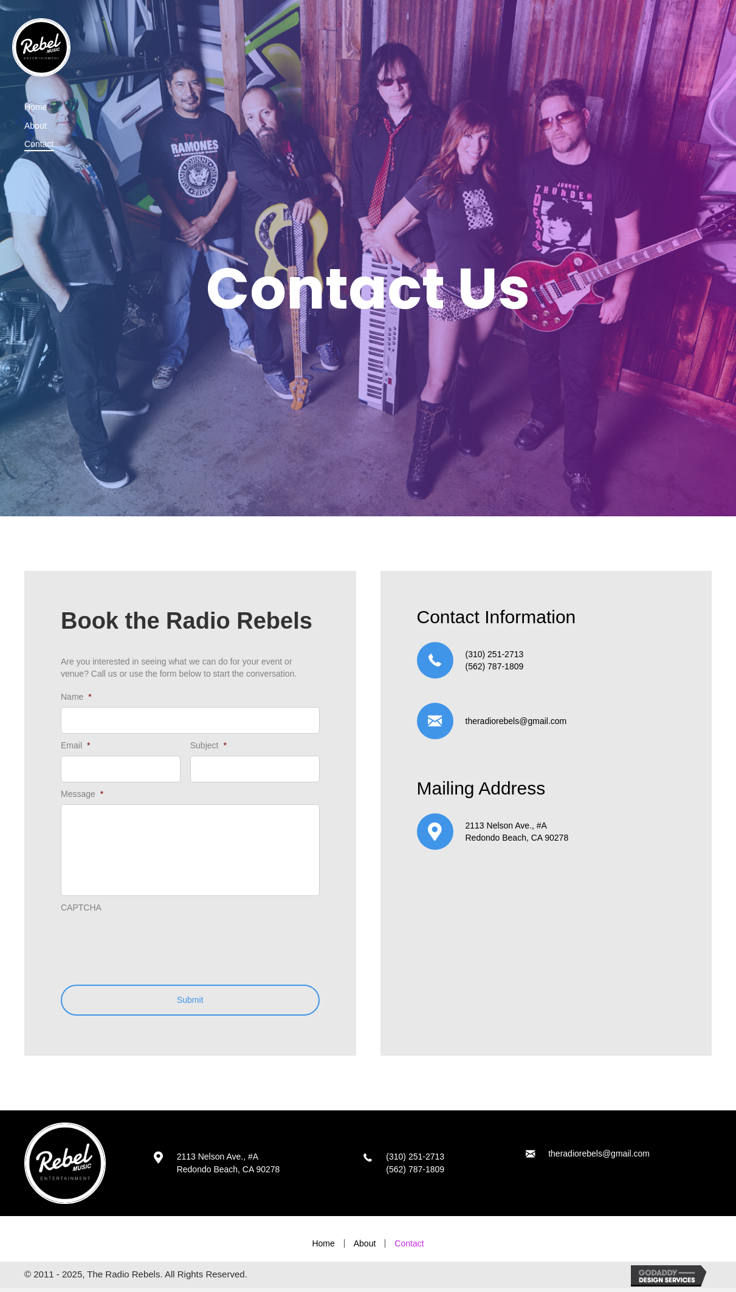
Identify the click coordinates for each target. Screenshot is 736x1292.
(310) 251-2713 (495, 654)
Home (323, 1246)
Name (76, 697)
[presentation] (153, 945)
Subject (208, 744)
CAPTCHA (81, 910)
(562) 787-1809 (495, 666)
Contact (409, 1246)
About (365, 1246)
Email (75, 744)
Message (82, 791)
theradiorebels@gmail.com (516, 721)
